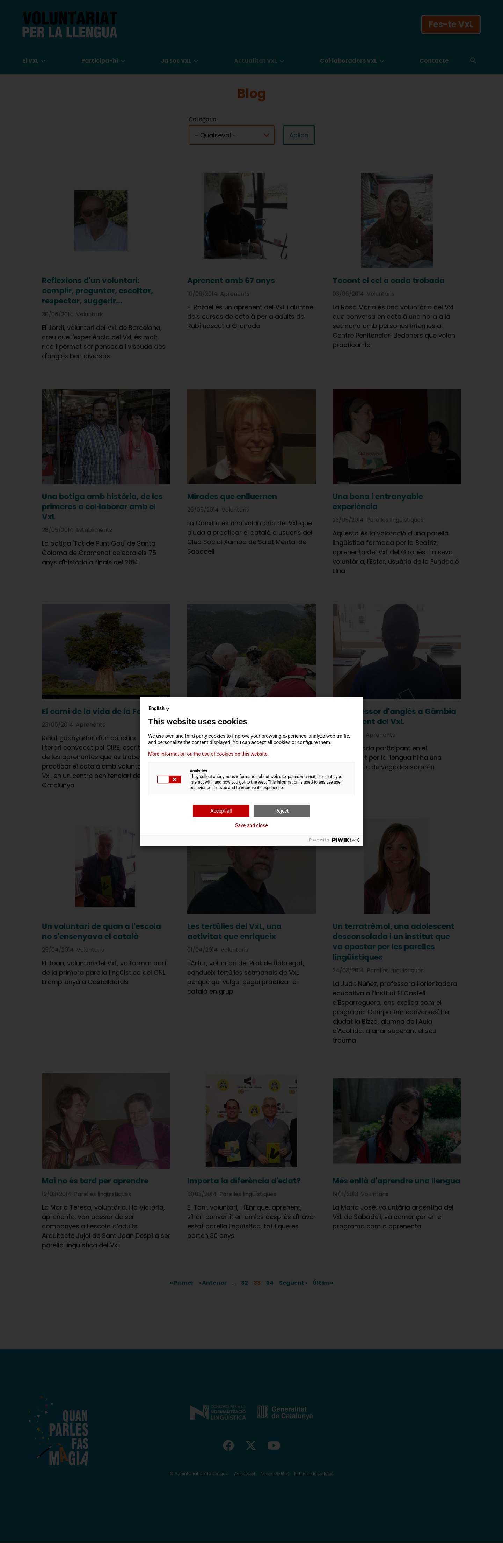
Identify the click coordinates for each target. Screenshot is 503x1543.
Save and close (251, 825)
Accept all (221, 811)
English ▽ (158, 708)
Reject (282, 811)
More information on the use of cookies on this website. (208, 754)
